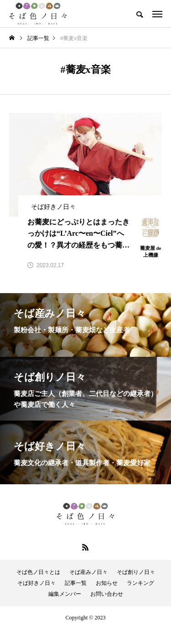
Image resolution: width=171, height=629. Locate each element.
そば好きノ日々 (36, 583)
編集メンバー (64, 594)
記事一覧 (76, 583)
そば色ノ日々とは (38, 572)
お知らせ (107, 583)
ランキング (140, 583)
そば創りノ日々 (136, 572)
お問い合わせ (106, 594)
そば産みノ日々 (88, 572)
